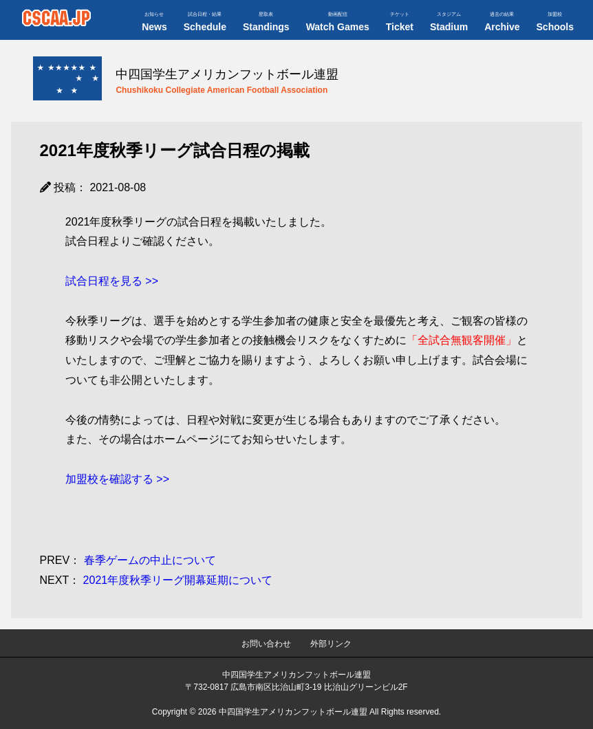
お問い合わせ (266, 644)
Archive (501, 22)
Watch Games (337, 22)
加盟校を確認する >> (117, 479)
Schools (555, 22)
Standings (266, 22)
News (154, 22)
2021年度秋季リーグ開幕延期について (156, 580)
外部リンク (331, 644)
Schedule (205, 22)
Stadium (449, 22)
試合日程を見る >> (111, 281)
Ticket (399, 22)
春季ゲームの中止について (128, 560)
